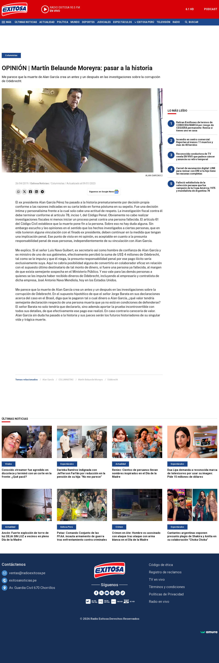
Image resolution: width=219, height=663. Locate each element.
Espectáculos (122, 22)
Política (62, 22)
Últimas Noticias (26, 22)
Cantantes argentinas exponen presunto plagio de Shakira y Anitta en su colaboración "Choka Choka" (191, 536)
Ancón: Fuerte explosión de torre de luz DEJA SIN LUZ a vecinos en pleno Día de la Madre (25, 536)
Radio (176, 22)
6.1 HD (190, 9)
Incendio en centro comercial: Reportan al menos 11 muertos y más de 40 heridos (194, 142)
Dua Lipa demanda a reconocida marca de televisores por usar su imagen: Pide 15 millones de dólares (192, 473)
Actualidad (47, 22)
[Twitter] (101, 593)
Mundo (75, 22)
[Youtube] (107, 593)
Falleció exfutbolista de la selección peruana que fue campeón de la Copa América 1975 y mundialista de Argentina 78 (195, 186)
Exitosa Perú (145, 22)
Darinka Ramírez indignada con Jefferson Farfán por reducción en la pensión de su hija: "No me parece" (81, 473)
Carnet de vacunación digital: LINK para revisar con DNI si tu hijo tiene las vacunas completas (196, 171)
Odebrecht (112, 379)
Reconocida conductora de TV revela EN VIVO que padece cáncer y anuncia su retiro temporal (195, 156)
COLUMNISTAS (66, 379)
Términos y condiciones (167, 587)
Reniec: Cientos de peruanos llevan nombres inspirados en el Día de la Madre (135, 473)
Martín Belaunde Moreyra (90, 379)
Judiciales (104, 22)
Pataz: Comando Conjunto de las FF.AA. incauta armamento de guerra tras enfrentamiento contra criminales (82, 536)
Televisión (163, 22)
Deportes (88, 22)
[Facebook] (96, 593)
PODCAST (210, 9)
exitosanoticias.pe (23, 580)
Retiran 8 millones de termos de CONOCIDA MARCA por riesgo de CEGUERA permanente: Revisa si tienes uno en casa (195, 126)
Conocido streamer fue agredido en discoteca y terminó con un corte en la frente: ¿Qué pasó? (26, 473)
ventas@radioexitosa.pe (27, 573)
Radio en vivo (159, 602)
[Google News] (117, 593)
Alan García (48, 379)
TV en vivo (157, 579)
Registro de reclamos (165, 572)
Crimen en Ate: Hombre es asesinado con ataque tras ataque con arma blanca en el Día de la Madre (136, 536)
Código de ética (161, 565)
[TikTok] (122, 593)
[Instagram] (112, 593)
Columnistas (11, 55)
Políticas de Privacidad (166, 594)
